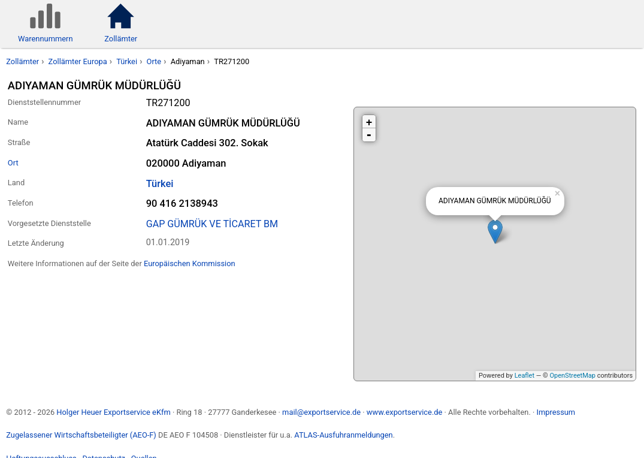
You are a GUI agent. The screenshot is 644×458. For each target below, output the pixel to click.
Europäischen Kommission (189, 263)
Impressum (555, 412)
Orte (154, 61)
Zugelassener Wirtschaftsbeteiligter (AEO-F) (81, 434)
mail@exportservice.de (321, 412)
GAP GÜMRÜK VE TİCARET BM (212, 224)
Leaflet (524, 375)
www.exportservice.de (405, 412)
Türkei (126, 61)
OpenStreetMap (572, 375)
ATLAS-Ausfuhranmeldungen (343, 434)
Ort (13, 162)
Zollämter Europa (78, 61)
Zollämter (22, 61)
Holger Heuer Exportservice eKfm (113, 412)
